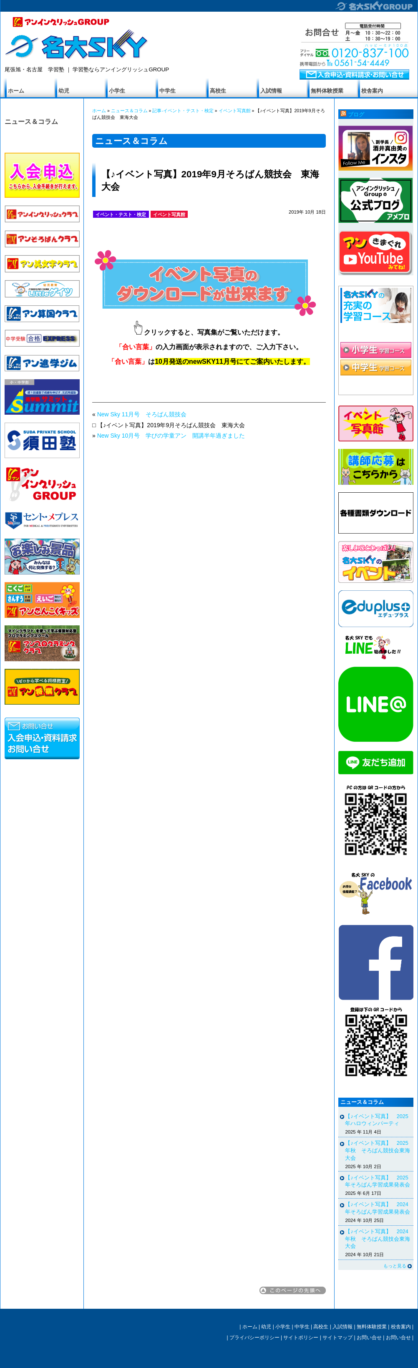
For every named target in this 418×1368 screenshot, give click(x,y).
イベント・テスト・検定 (121, 214)
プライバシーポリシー (254, 1337)
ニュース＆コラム (31, 121)
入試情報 (271, 91)
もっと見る (394, 1265)
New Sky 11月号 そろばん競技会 (142, 414)
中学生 (167, 91)
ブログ (356, 115)
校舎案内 (372, 91)
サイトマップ (337, 1337)
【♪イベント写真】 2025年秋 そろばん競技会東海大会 (377, 1150)
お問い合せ (369, 1337)
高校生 (218, 91)
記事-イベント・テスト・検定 (183, 110)
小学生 (117, 91)
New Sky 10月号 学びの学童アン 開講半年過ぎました (171, 435)
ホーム (16, 91)
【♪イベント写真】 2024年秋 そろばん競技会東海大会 (377, 1239)
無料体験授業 (327, 91)
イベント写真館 (235, 110)
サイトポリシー (300, 1337)
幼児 (63, 91)
